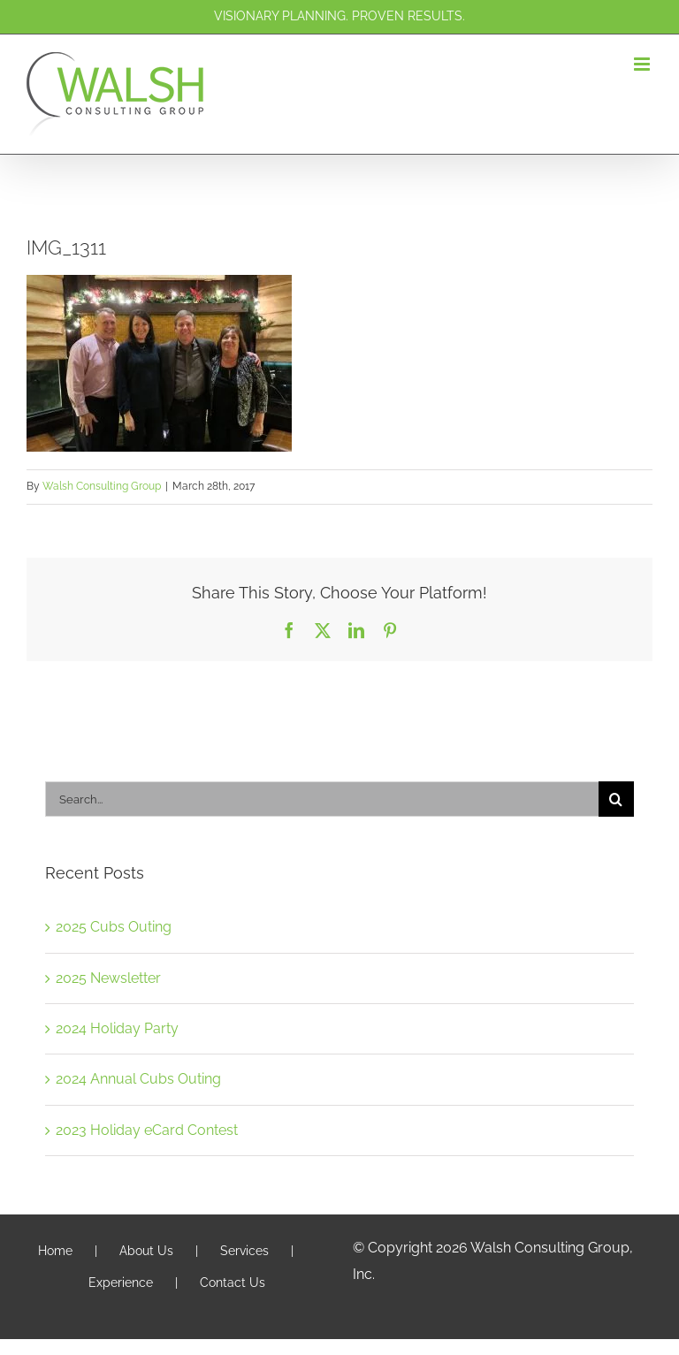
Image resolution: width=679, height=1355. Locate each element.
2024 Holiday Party (117, 1028)
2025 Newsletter (108, 978)
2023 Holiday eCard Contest (147, 1130)
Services (244, 1251)
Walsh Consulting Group (101, 486)
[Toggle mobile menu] (643, 64)
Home (55, 1251)
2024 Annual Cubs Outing (138, 1078)
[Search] (616, 799)
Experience (120, 1282)
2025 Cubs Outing (114, 926)
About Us (146, 1251)
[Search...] (322, 799)
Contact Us (232, 1282)
